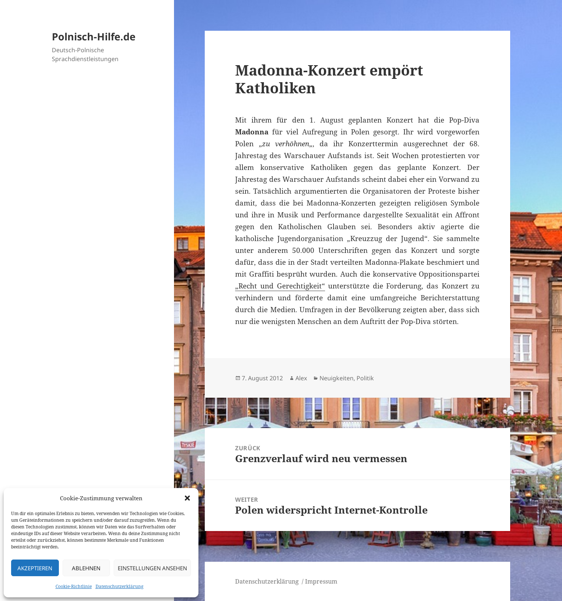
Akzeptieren (34, 568)
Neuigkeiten (337, 378)
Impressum (321, 581)
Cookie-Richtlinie (74, 586)
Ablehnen (86, 568)
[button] (187, 498)
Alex (301, 378)
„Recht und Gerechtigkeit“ (280, 286)
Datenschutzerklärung (119, 586)
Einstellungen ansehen (152, 568)
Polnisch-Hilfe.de (94, 36)
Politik (365, 378)
